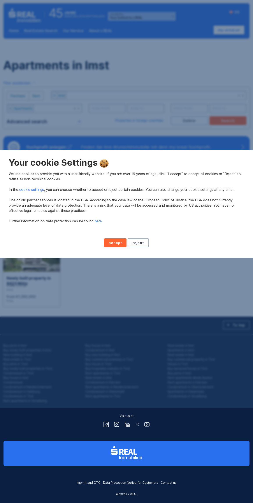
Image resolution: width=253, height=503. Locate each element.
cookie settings (31, 237)
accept (115, 290)
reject (138, 290)
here (98, 269)
